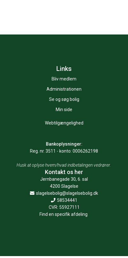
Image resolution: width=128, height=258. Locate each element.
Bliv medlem (64, 78)
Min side (64, 109)
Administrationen (64, 89)
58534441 (64, 200)
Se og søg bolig (64, 99)
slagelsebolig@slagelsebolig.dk (64, 193)
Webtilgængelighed (64, 122)
